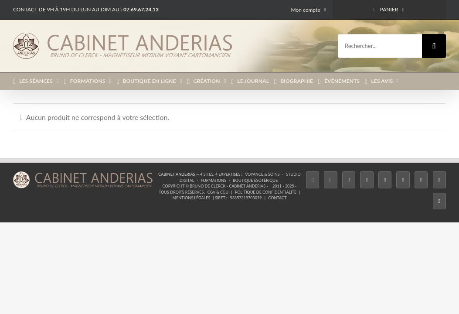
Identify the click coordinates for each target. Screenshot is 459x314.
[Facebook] (312, 179)
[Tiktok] (366, 179)
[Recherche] (434, 46)
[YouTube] (402, 179)
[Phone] (439, 201)
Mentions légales (192, 197)
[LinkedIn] (421, 179)
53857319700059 (246, 197)
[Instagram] (348, 179)
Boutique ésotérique (255, 180)
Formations (213, 180)
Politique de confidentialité (265, 192)
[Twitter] (330, 179)
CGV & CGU (217, 192)
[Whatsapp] (439, 179)
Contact (277, 197)
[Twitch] (384, 179)
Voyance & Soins (262, 174)
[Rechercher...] (380, 46)
